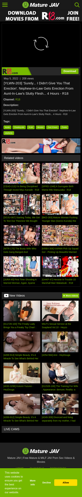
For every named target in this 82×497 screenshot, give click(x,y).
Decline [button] (46, 482)
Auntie (7, 127)
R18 (17, 99)
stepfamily (8, 133)
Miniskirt (40, 127)
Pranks (64, 127)
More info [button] (32, 482)
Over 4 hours (52, 127)
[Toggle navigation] (5, 5)
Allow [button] (66, 482)
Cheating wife (19, 127)
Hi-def (31, 127)
